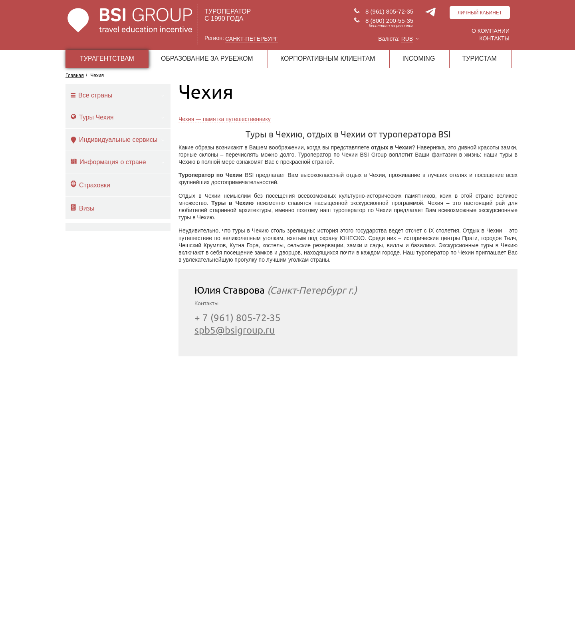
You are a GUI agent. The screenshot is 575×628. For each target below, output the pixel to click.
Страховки (90, 185)
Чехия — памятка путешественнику (224, 119)
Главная (74, 75)
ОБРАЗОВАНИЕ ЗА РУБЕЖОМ (207, 58)
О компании (491, 31)
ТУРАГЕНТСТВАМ (107, 58)
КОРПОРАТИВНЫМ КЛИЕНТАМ (327, 58)
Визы (82, 208)
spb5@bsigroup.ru (234, 330)
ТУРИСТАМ (479, 58)
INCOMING (418, 58)
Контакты (494, 38)
